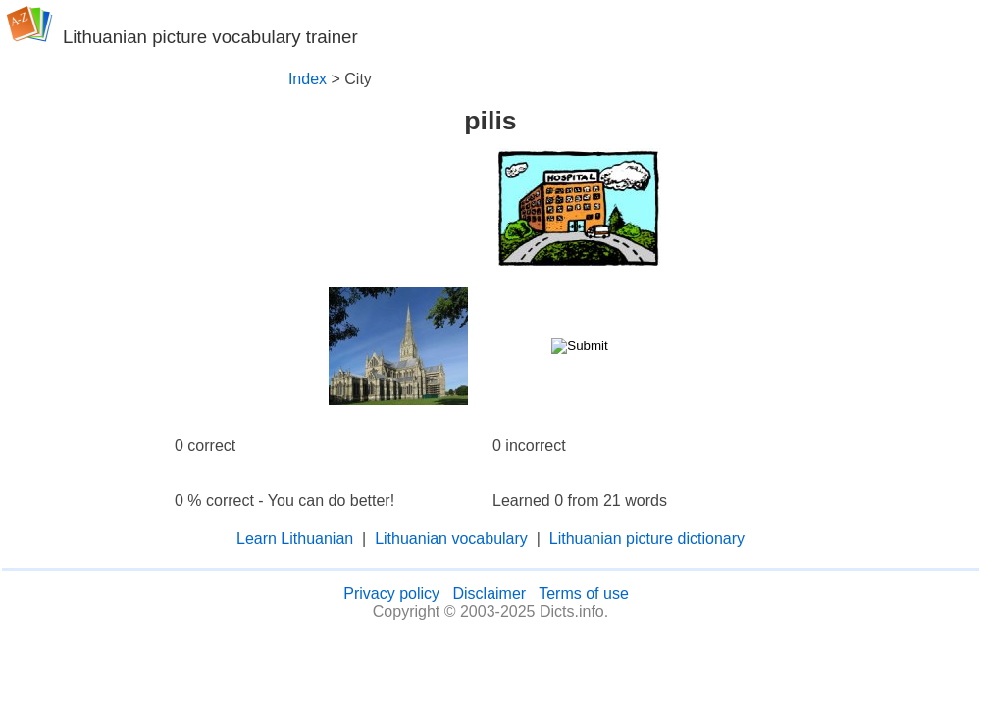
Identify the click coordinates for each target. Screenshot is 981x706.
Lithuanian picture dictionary (647, 538)
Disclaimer (489, 593)
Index (307, 79)
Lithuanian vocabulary (451, 538)
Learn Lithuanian (294, 538)
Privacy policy (391, 593)
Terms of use (584, 593)
